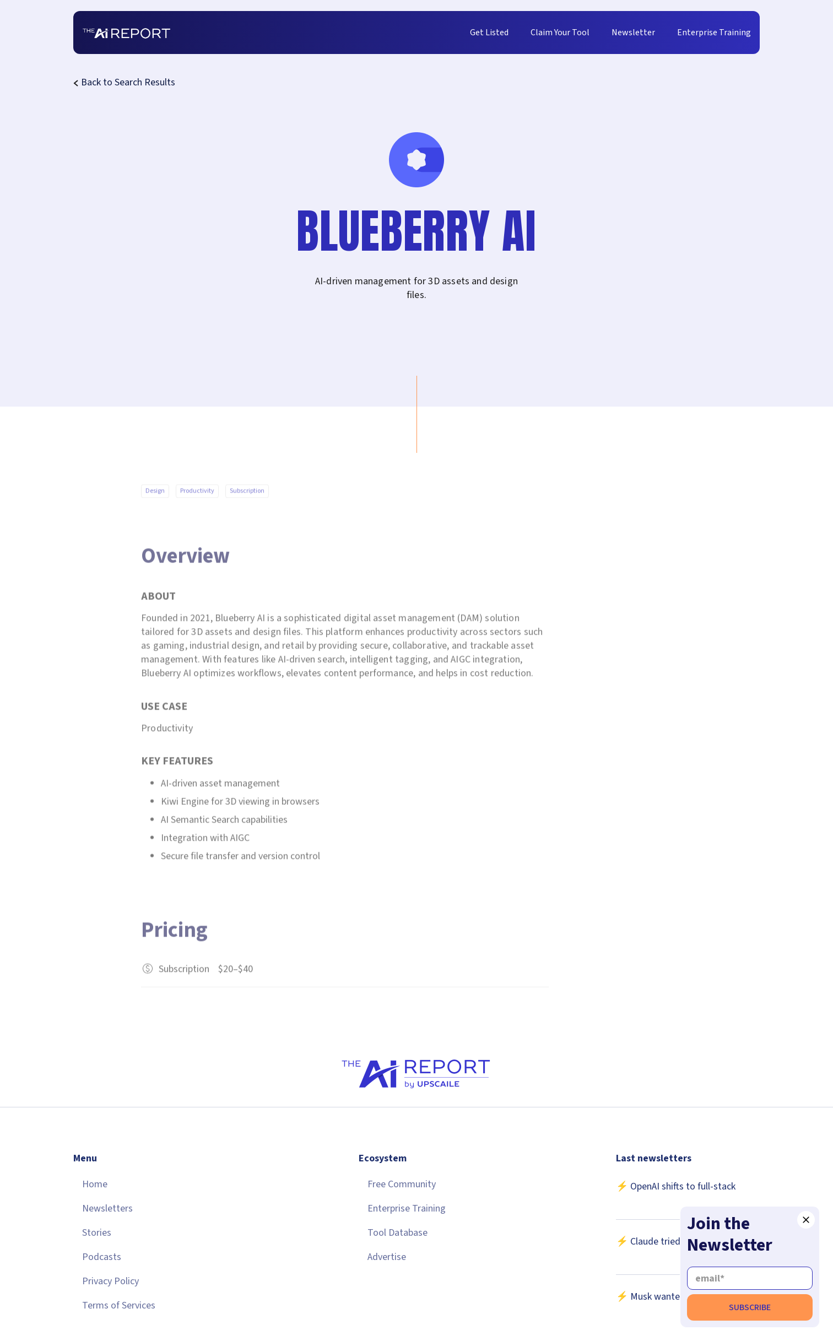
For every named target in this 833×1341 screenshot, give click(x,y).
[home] (126, 32)
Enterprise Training (714, 32)
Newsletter (633, 32)
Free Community (401, 1184)
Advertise (386, 1257)
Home (94, 1184)
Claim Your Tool (560, 32)
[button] (806, 1220)
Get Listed (489, 32)
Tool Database (397, 1233)
